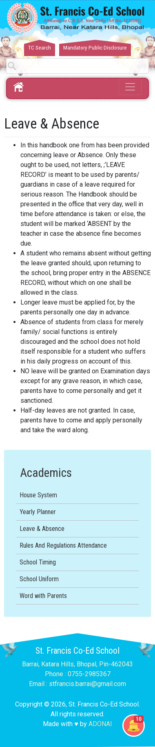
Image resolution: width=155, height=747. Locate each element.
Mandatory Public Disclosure (95, 48)
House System (38, 495)
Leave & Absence (42, 529)
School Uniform (39, 579)
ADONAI (100, 724)
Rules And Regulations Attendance (63, 545)
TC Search (39, 48)
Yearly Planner (38, 512)
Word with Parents (43, 596)
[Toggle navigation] (130, 87)
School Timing (38, 562)
